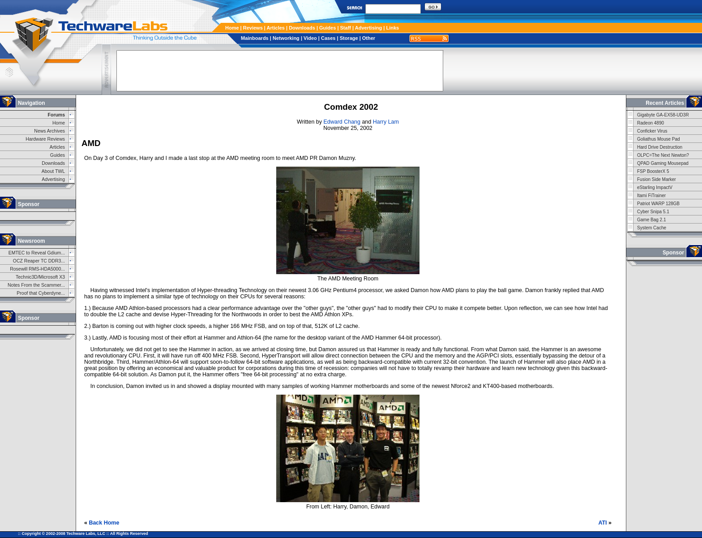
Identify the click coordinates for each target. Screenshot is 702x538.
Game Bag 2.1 (651, 219)
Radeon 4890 (650, 123)
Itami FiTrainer (651, 195)
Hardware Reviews (45, 139)
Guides (327, 27)
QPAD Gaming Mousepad (663, 163)
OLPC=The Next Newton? (663, 155)
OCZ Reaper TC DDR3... (39, 260)
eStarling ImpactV (654, 187)
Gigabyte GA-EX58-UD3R (663, 114)
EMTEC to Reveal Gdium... (37, 252)
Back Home (104, 523)
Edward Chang (341, 122)
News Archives (49, 131)
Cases (328, 38)
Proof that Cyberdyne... (41, 293)
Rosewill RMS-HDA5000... (37, 269)
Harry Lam (386, 122)
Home (232, 27)
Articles (276, 27)
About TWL (53, 171)
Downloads (302, 27)
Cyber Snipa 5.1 (653, 211)
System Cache (651, 227)
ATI (602, 523)
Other (368, 38)
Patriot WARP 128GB (658, 203)
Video (310, 38)
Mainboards (255, 38)
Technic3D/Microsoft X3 (40, 277)
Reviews (253, 27)
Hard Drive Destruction (659, 147)
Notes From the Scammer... (36, 285)
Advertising (368, 27)
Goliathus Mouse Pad (658, 139)
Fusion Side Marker (656, 179)
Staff (345, 27)
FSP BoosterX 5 (653, 171)
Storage (349, 38)
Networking (286, 38)
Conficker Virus (652, 131)
